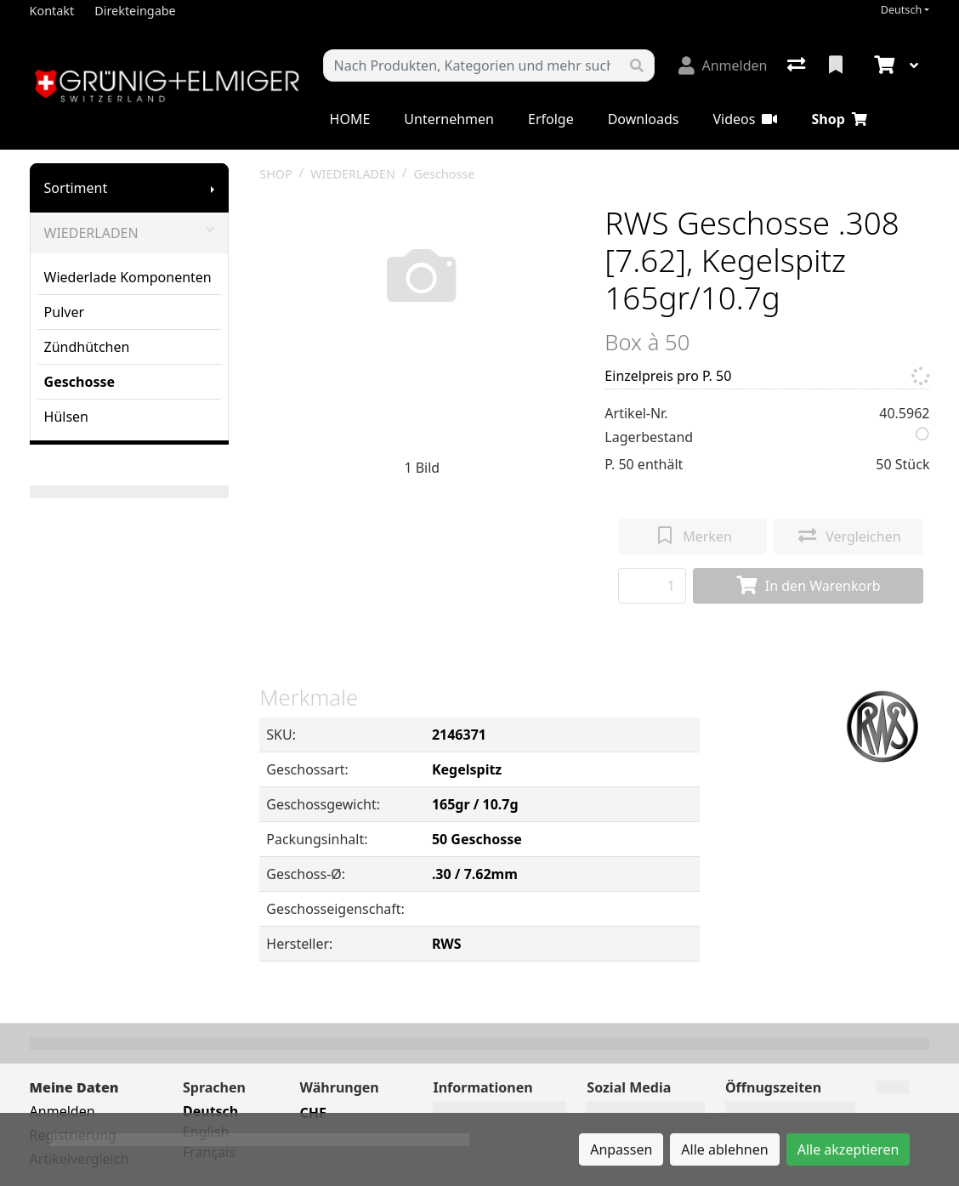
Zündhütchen (87, 347)
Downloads (643, 119)
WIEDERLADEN (129, 233)
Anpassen (621, 1149)
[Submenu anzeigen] (212, 188)
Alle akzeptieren (848, 1149)
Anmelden (62, 1111)
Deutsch (901, 10)
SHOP (275, 174)
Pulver (64, 312)
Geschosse (79, 381)
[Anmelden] (722, 65)
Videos (744, 119)
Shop (838, 119)
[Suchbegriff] (472, 65)
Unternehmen (449, 119)
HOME (350, 119)
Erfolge (551, 119)
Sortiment (76, 188)
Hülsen (66, 416)
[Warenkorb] (882, 65)
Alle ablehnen (724, 1149)
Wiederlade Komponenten (128, 277)
